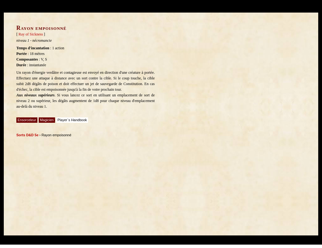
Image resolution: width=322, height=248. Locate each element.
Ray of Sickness (31, 34)
